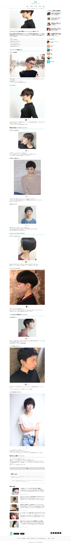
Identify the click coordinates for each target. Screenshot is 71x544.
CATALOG (31, 6)
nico (27, 306)
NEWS (44, 6)
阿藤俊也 (27, 120)
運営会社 (53, 538)
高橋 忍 (27, 150)
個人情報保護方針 (23, 538)
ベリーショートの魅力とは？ (14, 39)
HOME (27, 6)
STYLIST (36, 6)
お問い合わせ (18, 538)
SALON (40, 6)
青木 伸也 (27, 225)
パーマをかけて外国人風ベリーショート (15, 44)
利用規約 (28, 538)
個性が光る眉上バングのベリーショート (15, 41)
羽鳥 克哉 (27, 262)
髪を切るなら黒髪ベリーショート (14, 46)
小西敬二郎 (27, 384)
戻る (27, 468)
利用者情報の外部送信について (43, 538)
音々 (27, 448)
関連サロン (49, 538)
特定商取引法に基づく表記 (34, 538)
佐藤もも (27, 196)
